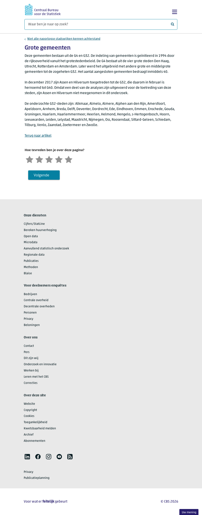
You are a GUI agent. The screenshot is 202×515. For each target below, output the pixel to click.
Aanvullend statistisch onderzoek (46, 248)
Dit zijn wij (31, 358)
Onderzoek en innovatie (40, 364)
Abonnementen (34, 441)
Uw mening (189, 512)
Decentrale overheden (39, 306)
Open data (31, 236)
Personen (30, 312)
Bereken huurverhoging (40, 230)
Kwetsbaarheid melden (40, 428)
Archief (29, 434)
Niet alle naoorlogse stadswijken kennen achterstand (63, 38)
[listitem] (27, 456)
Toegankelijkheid (35, 422)
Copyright (30, 410)
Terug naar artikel (38, 136)
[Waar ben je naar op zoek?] (100, 24)
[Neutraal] (49, 159)
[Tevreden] (59, 159)
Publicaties (31, 261)
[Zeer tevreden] (68, 159)
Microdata (30, 242)
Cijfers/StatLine (34, 224)
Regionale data (34, 254)
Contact (29, 346)
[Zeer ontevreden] (29, 159)
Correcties (31, 383)
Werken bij (31, 370)
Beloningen (32, 325)
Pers (27, 352)
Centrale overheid (36, 300)
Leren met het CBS (36, 376)
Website (29, 404)
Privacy (28, 319)
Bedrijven (30, 294)
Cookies (29, 416)
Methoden (31, 267)
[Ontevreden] (39, 159)
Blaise (28, 273)
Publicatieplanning (37, 478)
